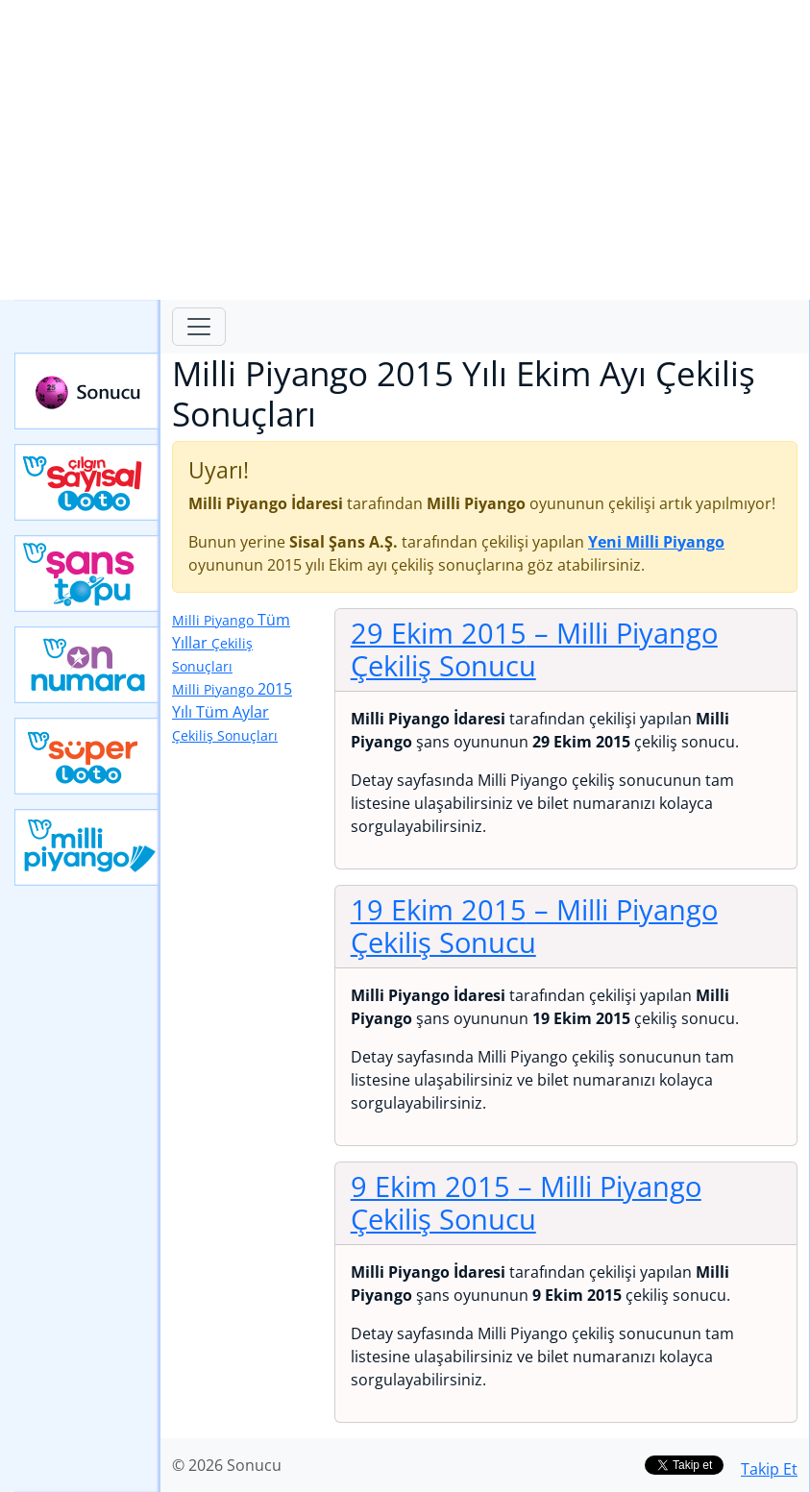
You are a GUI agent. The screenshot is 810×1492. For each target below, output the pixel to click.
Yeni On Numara (87, 664)
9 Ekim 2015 (526, 1202)
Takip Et (769, 1469)
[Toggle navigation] (199, 326)
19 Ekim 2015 (534, 926)
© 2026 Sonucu (227, 1465)
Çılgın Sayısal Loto (87, 482)
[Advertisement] (405, 149)
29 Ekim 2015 (534, 649)
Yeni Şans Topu (87, 573)
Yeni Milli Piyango (87, 847)
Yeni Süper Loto (87, 756)
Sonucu (87, 391)
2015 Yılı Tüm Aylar (232, 711)
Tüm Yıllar (231, 642)
